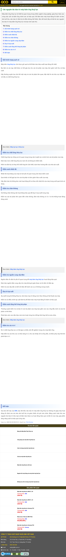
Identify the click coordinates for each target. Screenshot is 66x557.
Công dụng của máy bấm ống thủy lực (26, 439)
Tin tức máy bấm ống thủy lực (12, 5)
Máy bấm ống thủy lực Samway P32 (25, 508)
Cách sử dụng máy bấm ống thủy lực (25, 448)
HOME (2, 5)
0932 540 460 (13, 545)
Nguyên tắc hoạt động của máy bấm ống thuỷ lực (28, 473)
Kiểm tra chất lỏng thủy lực (13, 32)
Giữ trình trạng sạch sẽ (12, 29)
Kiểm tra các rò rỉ (10, 49)
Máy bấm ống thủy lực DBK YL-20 (25, 491)
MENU (62, 2)
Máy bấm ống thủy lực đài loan (24, 465)
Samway (27, 527)
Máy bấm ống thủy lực (17, 269)
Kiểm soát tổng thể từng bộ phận (15, 46)
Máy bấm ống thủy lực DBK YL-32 (25, 500)
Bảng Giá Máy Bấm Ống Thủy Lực (25, 431)
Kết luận (7, 52)
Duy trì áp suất (9, 43)
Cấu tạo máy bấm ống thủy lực (24, 456)
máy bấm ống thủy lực (36, 279)
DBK (16, 411)
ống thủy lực (11, 64)
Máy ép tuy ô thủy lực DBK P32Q (24, 516)
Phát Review (29, 422)
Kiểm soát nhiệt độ (11, 35)
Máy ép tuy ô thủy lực (17, 147)
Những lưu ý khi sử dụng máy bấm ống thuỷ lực (28, 481)
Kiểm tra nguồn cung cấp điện (14, 41)
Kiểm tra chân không (11, 37)
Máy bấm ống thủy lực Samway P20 (25, 525)
